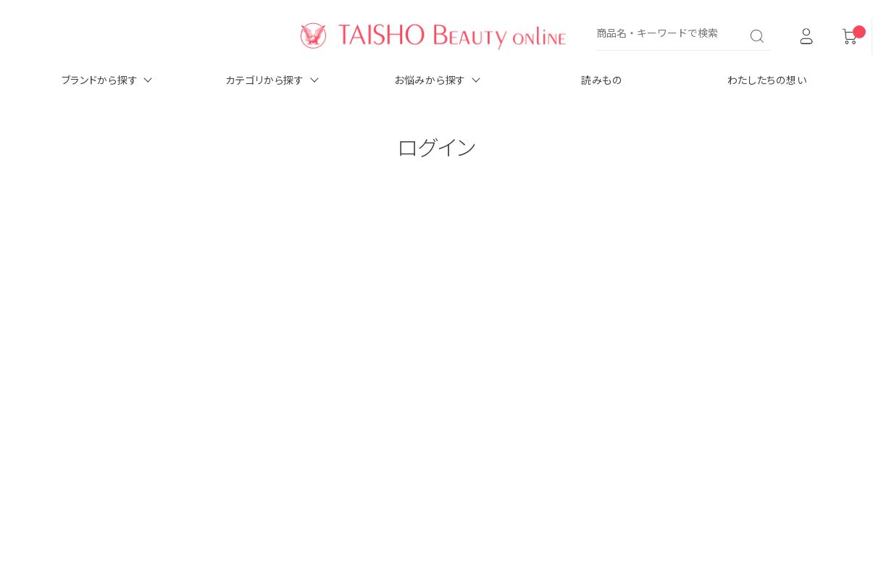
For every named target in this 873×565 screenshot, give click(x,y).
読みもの (601, 79)
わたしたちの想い (767, 79)
